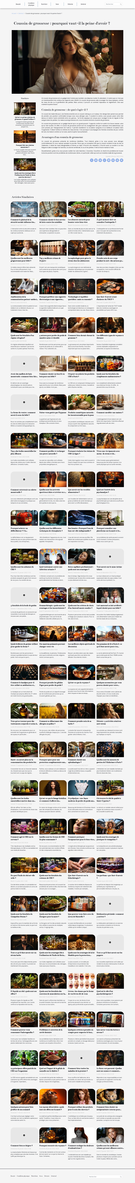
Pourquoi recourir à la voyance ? (52, 1145)
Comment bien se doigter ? (22, 1145)
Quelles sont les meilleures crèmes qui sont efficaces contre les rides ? (110, 1148)
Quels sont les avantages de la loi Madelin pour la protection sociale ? (81, 955)
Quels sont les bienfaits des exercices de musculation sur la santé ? (52, 994)
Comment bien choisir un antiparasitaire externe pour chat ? (108, 1109)
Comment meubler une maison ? (110, 412)
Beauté (18, 4)
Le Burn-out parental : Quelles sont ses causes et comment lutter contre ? (109, 1071)
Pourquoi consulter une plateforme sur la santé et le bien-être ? (108, 531)
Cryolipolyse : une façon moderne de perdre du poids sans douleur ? (81, 801)
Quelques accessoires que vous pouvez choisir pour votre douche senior (109, 685)
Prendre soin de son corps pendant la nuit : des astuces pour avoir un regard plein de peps (110, 260)
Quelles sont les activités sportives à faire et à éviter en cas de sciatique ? (53, 492)
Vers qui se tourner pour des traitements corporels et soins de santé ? (24, 723)
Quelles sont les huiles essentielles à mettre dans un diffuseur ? (22, 801)
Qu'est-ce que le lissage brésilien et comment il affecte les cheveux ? (52, 801)
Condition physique (31, 4)
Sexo (57, 4)
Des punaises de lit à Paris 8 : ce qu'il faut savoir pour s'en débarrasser (109, 646)
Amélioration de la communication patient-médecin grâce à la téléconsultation (24, 299)
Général (83, 4)
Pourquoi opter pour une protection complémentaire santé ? (52, 762)
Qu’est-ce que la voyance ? (79, 682)
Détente (70, 4)
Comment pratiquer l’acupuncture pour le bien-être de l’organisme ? (81, 839)
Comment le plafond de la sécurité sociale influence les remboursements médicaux (22, 222)
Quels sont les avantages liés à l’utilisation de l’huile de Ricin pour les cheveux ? (25, 175)
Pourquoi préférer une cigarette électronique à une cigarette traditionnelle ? (52, 299)
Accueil (14, 13)
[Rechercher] (114, 4)
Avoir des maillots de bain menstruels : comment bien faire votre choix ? (24, 376)
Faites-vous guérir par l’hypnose (52, 412)
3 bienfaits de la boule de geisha (23, 605)
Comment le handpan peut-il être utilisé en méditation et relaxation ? (22, 685)
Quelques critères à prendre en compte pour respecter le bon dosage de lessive (80, 1032)
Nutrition (44, 4)
